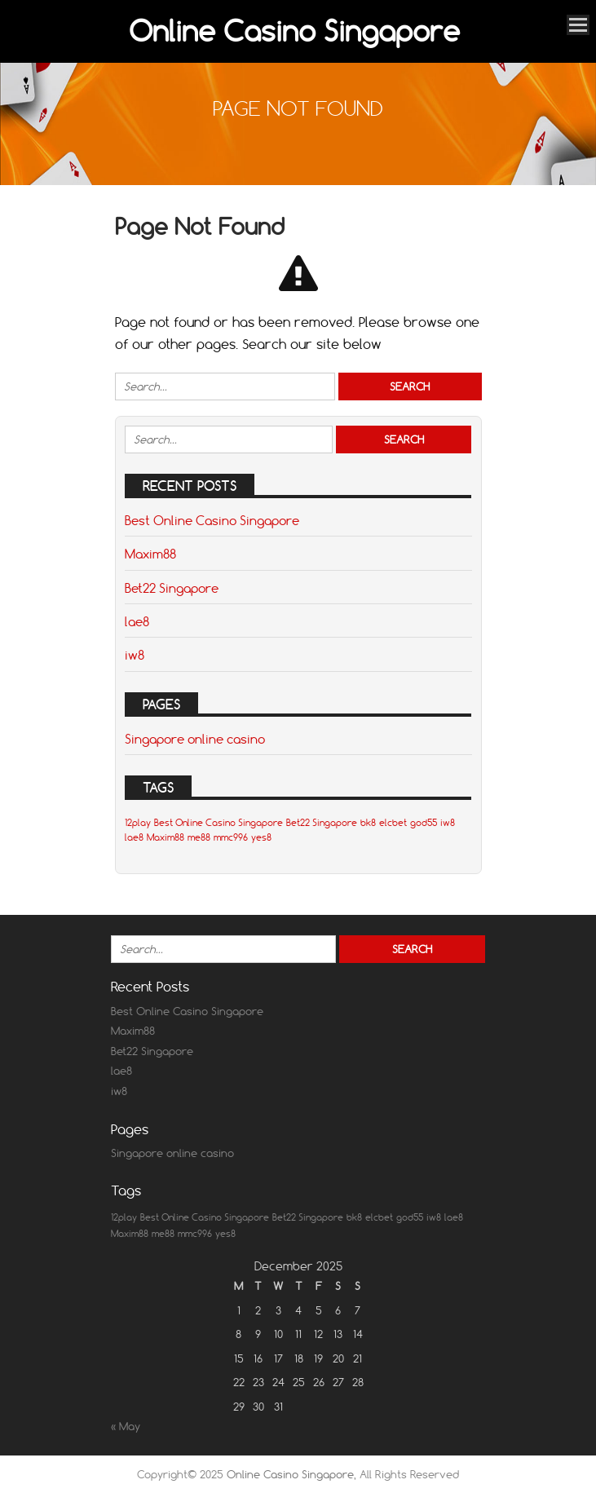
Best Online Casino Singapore (212, 520)
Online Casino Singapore (294, 31)
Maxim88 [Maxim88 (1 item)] (165, 837)
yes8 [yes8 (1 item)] (261, 837)
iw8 (134, 655)
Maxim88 (150, 554)
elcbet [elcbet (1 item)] (393, 822)
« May (125, 1426)
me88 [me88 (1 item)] (199, 837)
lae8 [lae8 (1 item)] (134, 837)
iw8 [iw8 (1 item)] (447, 822)
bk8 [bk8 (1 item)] (368, 822)
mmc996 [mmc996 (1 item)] (231, 837)
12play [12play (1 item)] (138, 822)
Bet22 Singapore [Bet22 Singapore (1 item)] (321, 822)
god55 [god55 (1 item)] (423, 822)
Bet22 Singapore (172, 588)
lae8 (137, 621)
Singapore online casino (195, 739)
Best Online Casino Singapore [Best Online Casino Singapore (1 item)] (218, 822)
